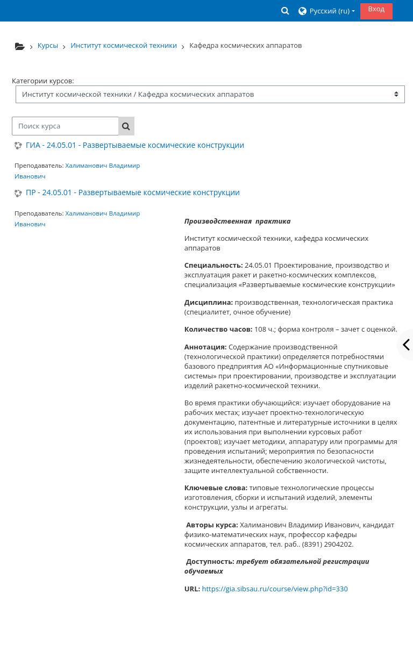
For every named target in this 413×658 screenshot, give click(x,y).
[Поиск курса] (65, 126)
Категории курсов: (43, 80)
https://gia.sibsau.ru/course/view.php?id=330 (275, 588)
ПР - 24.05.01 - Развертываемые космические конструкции (133, 192)
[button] (285, 10)
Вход (376, 8)
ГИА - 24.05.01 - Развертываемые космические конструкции (135, 145)
